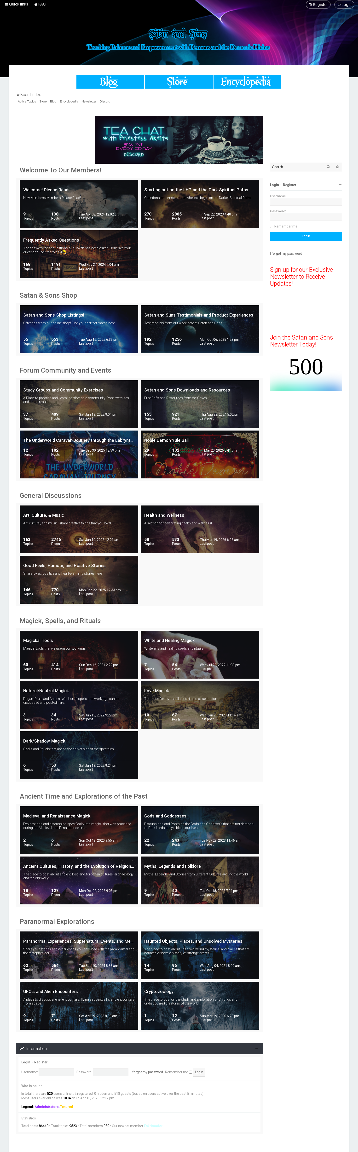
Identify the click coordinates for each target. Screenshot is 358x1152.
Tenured (66, 1107)
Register (41, 1062)
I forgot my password (147, 1072)
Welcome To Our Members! (60, 170)
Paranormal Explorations (57, 921)
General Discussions (51, 495)
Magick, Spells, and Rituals (60, 621)
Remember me (178, 1072)
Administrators (47, 1107)
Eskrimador (153, 1126)
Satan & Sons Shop (48, 295)
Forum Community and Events (65, 370)
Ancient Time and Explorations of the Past (84, 796)
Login (25, 1062)
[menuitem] (40, 4)
